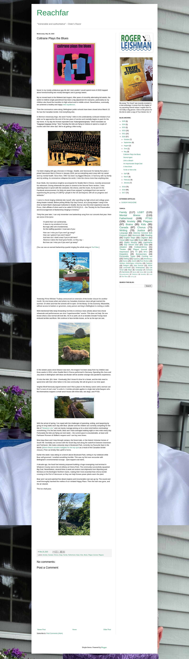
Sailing (132, 276)
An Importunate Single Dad (132, 164)
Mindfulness (148, 259)
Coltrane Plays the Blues (132, 154)
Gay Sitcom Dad (131, 245)
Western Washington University (130, 263)
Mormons (136, 235)
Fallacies (149, 263)
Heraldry (143, 274)
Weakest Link (47, 428)
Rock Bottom (144, 261)
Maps (130, 270)
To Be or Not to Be (129, 170)
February (127, 180)
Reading (148, 235)
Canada (50, 555)
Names (125, 261)
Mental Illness (129, 215)
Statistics (135, 274)
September (128, 142)
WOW (150, 265)
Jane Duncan (138, 265)
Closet (122, 240)
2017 (124, 193)
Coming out (147, 256)
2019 (124, 187)
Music (86, 555)
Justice (141, 230)
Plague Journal (93, 555)
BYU (146, 252)
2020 (124, 137)
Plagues (101, 555)
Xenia (148, 272)
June (126, 149)
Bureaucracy (141, 254)
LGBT (140, 212)
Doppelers (123, 254)
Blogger (104, 647)
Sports (135, 272)
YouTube (94, 247)
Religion (126, 265)
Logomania (147, 242)
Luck (150, 274)
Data (146, 245)
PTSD (149, 218)
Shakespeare (140, 268)
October (127, 139)
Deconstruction (124, 274)
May (125, 152)
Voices (141, 272)
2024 (124, 124)
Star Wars (125, 276)
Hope (78, 555)
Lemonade (127, 268)
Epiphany (136, 259)
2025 (124, 121)
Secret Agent (127, 157)
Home (74, 630)
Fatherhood (71, 555)
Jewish (133, 261)
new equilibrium (69, 105)
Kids (81, 555)
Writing (123, 230)
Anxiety (45, 555)
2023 (124, 127)
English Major (129, 238)
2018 (124, 190)
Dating (126, 259)
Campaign (139, 270)
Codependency (140, 247)
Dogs (60, 555)
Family (65, 555)
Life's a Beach (128, 161)
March (126, 177)
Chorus (56, 555)
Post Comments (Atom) (54, 633)
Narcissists (126, 272)
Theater (122, 249)
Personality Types (127, 256)
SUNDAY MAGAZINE (128, 202)
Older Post (107, 630)
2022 (124, 131)
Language (123, 233)
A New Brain (127, 167)
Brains (129, 224)
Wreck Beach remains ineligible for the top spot (61, 448)
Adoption (123, 247)
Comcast (149, 270)
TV (136, 252)
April (125, 173)
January (127, 183)
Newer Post (41, 630)
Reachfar (53, 12)
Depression (124, 252)
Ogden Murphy (130, 242)
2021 (124, 134)
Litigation (144, 238)
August (126, 146)
